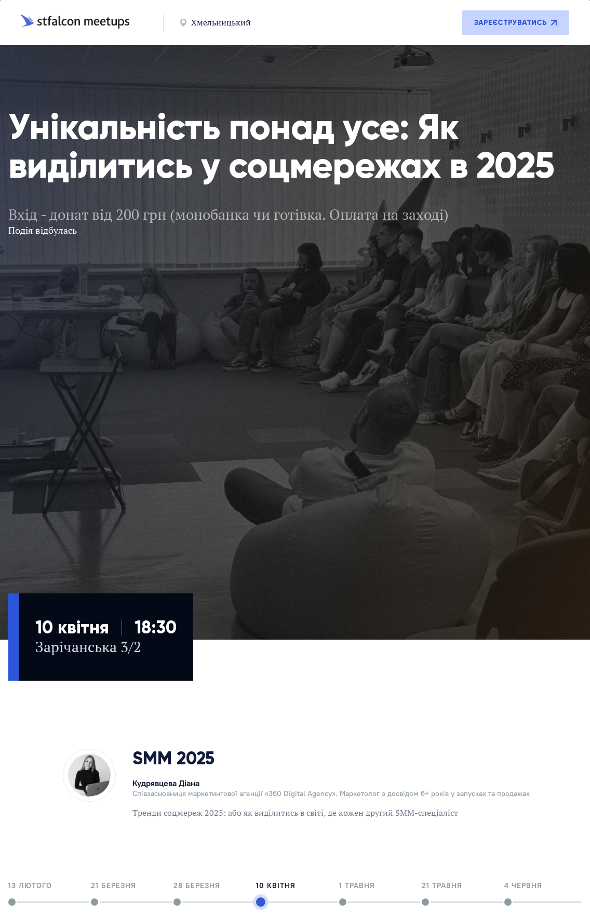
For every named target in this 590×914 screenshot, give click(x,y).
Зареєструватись (515, 22)
